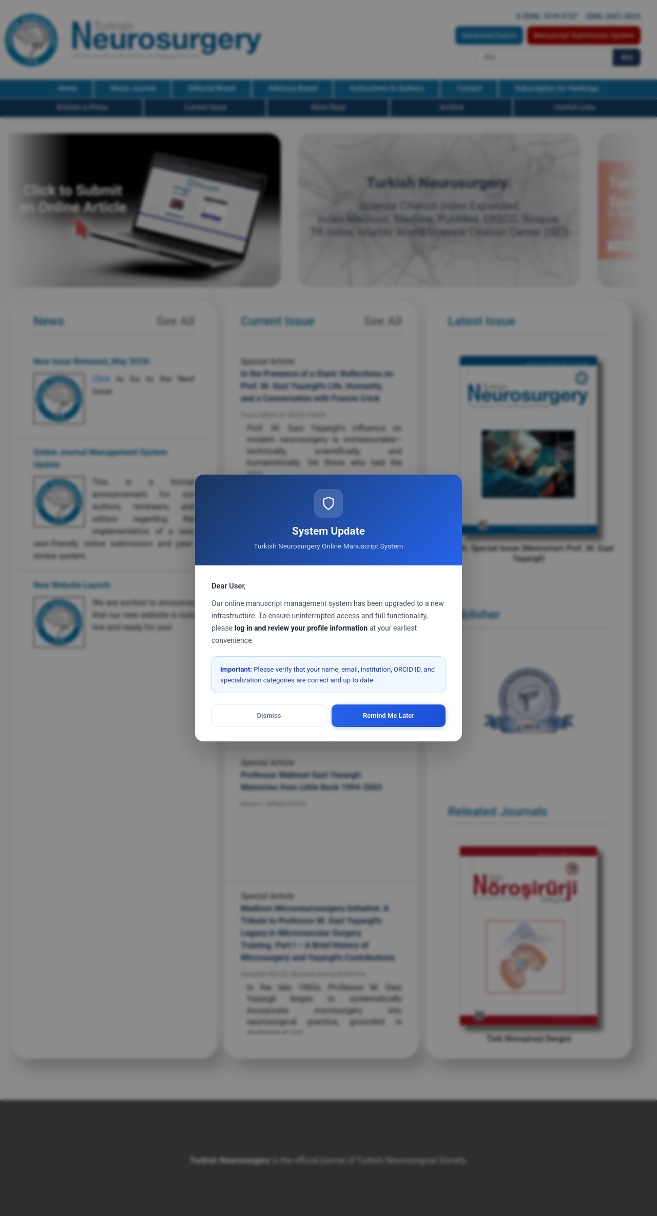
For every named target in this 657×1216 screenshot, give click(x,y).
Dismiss (269, 715)
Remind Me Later (388, 715)
